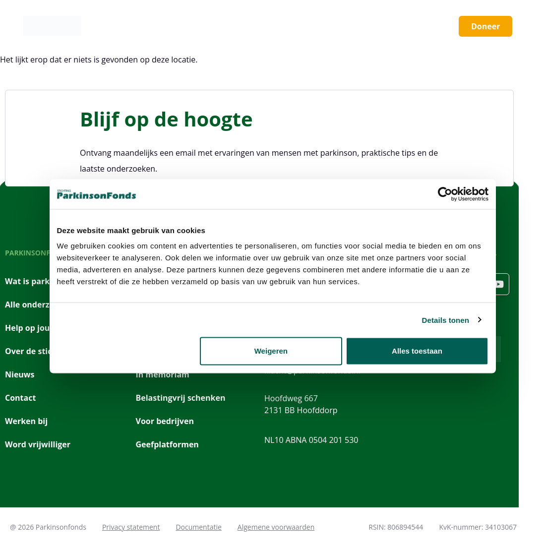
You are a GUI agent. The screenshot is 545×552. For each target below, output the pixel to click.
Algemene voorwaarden (276, 527)
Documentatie (198, 527)
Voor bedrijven (165, 421)
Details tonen (445, 319)
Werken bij (26, 421)
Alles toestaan (417, 351)
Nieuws (20, 374)
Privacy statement (131, 527)
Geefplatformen (167, 444)
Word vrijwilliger (37, 444)
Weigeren (271, 351)
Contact (20, 397)
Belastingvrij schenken (181, 397)
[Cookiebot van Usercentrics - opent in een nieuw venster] (445, 193)
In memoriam (162, 374)
